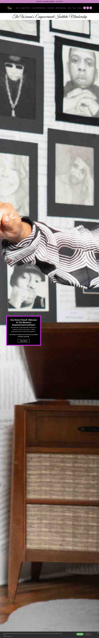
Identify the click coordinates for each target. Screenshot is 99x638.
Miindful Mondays (61, 8)
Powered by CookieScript (7, 636)
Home (18, 8)
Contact (79, 8)
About (69, 8)
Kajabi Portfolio (25, 8)
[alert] (49, 635)
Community (50, 8)
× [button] (97, 632)
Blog (74, 8)
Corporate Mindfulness (38, 8)
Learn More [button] (23, 341)
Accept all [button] (80, 634)
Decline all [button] (88, 634)
